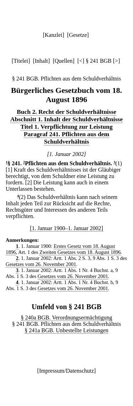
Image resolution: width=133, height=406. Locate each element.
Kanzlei (53, 35)
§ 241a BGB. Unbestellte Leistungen (67, 330)
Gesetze (78, 35)
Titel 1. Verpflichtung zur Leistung (67, 126)
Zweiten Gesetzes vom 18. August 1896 (80, 252)
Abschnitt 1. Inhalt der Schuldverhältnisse (66, 119)
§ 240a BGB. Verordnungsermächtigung (66, 318)
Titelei (20, 61)
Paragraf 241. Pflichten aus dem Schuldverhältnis (66, 137)
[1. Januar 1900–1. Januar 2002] (66, 228)
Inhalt (41, 61)
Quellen (64, 61)
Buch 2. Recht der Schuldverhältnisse (66, 111)
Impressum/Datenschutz (66, 371)
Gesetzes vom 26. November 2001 (41, 264)
